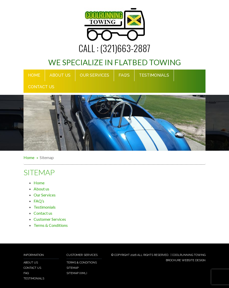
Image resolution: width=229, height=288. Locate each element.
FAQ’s (39, 200)
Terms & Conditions (51, 225)
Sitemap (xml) (76, 273)
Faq (26, 273)
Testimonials (154, 75)
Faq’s (124, 75)
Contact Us (32, 268)
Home (34, 75)
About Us (60, 75)
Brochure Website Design (185, 260)
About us (41, 188)
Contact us (41, 86)
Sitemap (72, 268)
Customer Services (50, 219)
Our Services (94, 75)
